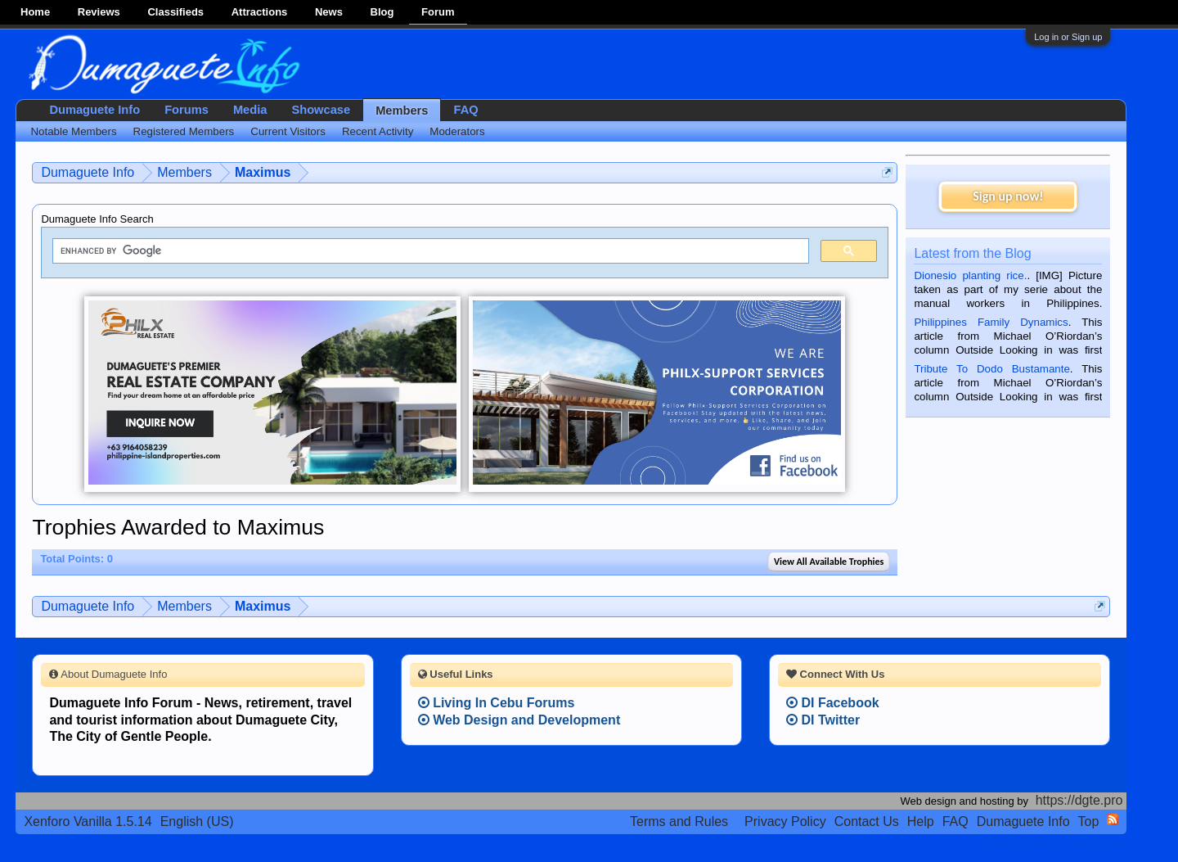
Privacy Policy (785, 821)
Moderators (456, 131)
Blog (382, 12)
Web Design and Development (519, 720)
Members (401, 110)
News (329, 12)
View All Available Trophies (829, 561)
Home (35, 12)
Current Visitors (288, 131)
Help (920, 821)
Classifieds (175, 12)
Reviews (99, 12)
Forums (186, 109)
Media (250, 109)
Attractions (260, 12)
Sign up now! (1008, 196)
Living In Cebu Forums (496, 703)
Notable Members (73, 131)
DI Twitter (823, 720)
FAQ (465, 109)
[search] (429, 251)
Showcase (320, 109)
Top (1088, 821)
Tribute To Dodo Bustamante (991, 369)
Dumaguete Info (94, 109)
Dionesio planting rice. (970, 275)
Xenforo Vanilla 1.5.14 (87, 821)
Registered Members (184, 131)
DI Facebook (832, 703)
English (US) (197, 821)
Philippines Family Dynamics (991, 322)
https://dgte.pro (1079, 800)
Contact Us (866, 821)
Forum (437, 12)
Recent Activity (377, 131)
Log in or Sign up (1068, 37)
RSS (1112, 819)
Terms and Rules (679, 821)
